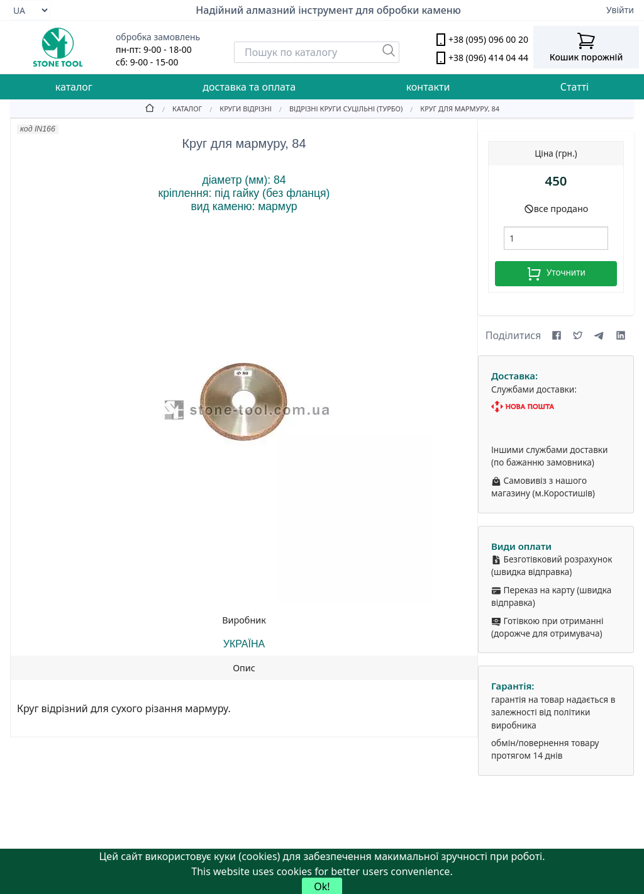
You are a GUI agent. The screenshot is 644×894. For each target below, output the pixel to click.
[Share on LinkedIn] (620, 335)
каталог (73, 87)
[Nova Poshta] (556, 407)
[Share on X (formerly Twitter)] (578, 335)
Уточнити (556, 273)
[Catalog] (178, 108)
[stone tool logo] (58, 47)
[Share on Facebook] (556, 335)
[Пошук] (388, 50)
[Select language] (30, 10)
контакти (428, 87)
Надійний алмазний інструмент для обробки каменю (328, 10)
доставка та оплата (249, 87)
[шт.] (556, 238)
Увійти (620, 10)
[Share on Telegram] (599, 335)
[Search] (316, 52)
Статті (574, 87)
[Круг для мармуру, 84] (450, 108)
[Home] (150, 108)
